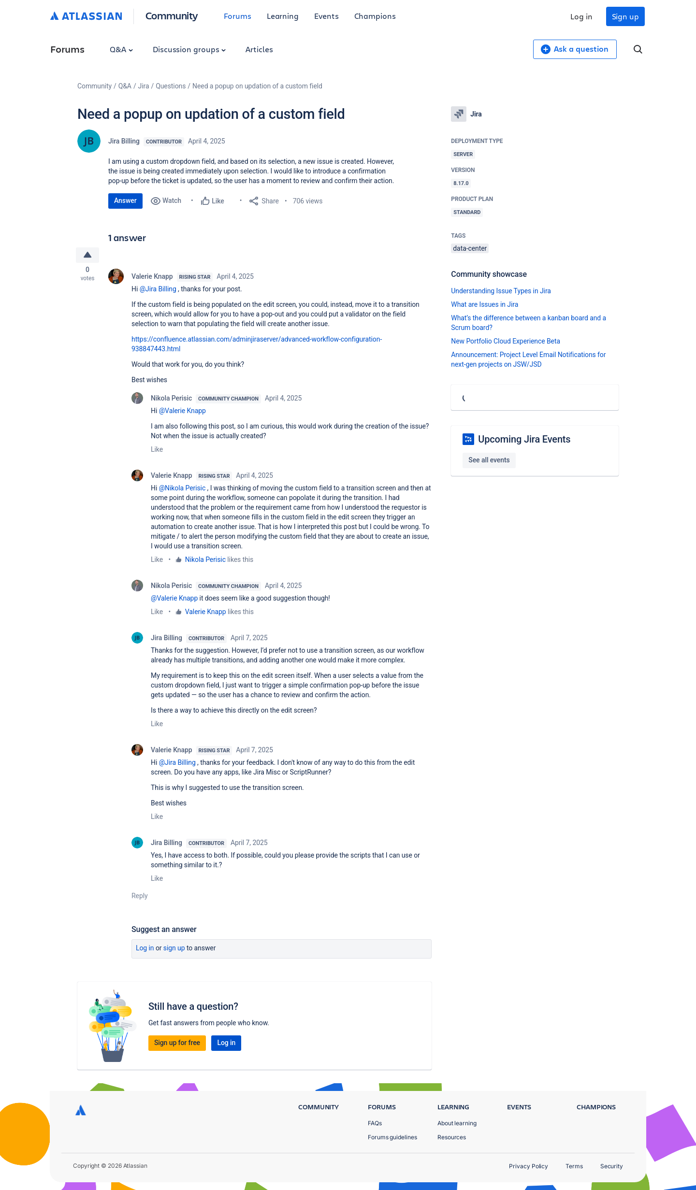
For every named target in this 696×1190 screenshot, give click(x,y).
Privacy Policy (528, 1166)
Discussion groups (189, 49)
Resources (451, 1137)
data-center (470, 248)
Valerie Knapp (152, 278)
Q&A (121, 49)
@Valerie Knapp (182, 412)
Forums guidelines (392, 1137)
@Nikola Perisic (182, 490)
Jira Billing (124, 141)
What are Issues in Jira (484, 304)
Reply (139, 898)
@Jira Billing (158, 291)
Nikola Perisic (171, 400)
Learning (283, 16)
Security (611, 1166)
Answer (125, 200)
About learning (457, 1123)
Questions (171, 86)
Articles (259, 49)
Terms (574, 1166)
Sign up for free (177, 1044)
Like (157, 451)
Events (326, 16)
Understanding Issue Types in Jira (501, 291)
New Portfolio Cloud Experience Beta (505, 341)
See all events (488, 460)
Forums (237, 16)
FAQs (375, 1123)
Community (171, 15)
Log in (581, 16)
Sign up (625, 16)
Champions (375, 16)
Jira (143, 86)
